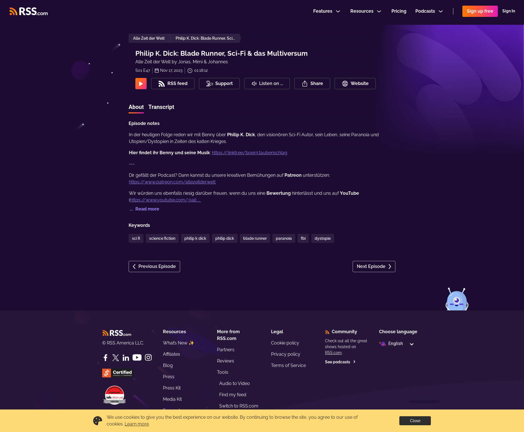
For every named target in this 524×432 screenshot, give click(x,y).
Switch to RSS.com (238, 406)
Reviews (225, 361)
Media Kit (172, 399)
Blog (168, 365)
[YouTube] (137, 357)
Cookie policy (285, 343)
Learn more (137, 424)
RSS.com (333, 352)
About (136, 107)
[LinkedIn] (125, 357)
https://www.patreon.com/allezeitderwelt (172, 182)
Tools (222, 372)
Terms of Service (288, 365)
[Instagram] (148, 357)
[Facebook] (105, 357)
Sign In (508, 12)
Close (415, 420)
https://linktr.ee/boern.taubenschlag (249, 152)
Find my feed (232, 394)
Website (355, 83)
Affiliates (171, 354)
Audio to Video (234, 383)
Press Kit (172, 388)
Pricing (398, 12)
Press (168, 376)
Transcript (161, 107)
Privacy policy (285, 354)
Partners (225, 349)
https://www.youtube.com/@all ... (165, 200)
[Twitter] (115, 357)
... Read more (144, 209)
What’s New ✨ (178, 343)
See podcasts (340, 362)
